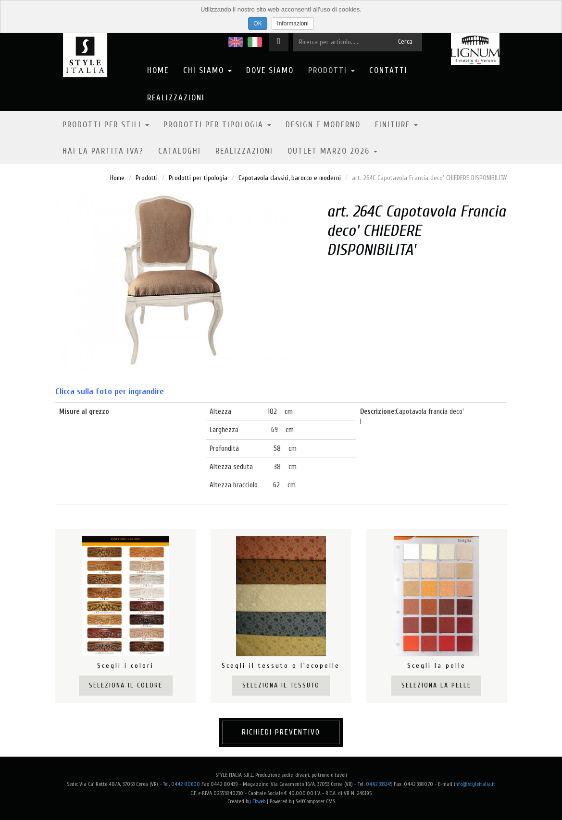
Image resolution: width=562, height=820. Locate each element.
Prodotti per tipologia (217, 124)
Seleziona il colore (125, 685)
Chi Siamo (207, 70)
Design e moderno (323, 124)
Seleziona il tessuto (281, 685)
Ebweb (258, 801)
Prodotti (331, 70)
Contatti (388, 70)
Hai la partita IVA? (103, 151)
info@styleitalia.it (474, 784)
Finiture (396, 124)
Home (158, 70)
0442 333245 (379, 784)
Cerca (405, 41)
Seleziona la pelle (436, 685)
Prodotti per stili (105, 124)
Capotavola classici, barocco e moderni (289, 178)
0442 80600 (185, 784)
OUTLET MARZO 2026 (332, 151)
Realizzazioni (176, 97)
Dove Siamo (270, 70)
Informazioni (292, 23)
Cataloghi (179, 151)
